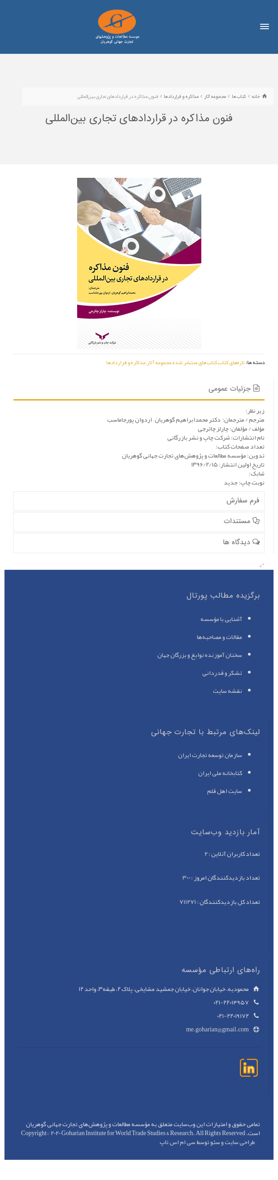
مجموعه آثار (159, 362)
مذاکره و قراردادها (125, 362)
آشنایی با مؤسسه (221, 618)
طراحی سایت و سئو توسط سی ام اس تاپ (207, 1142)
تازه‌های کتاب (231, 362)
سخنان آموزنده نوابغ (216, 654)
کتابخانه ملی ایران (220, 772)
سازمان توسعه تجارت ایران (210, 755)
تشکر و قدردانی (222, 672)
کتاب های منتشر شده (195, 362)
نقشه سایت (227, 690)
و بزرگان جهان (174, 654)
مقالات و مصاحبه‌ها (219, 636)
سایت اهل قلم (224, 790)
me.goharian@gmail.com (217, 1029)
